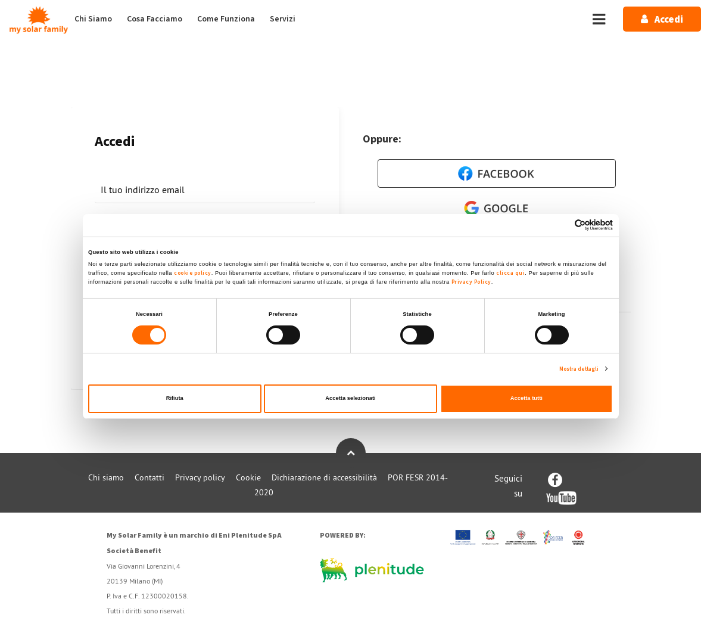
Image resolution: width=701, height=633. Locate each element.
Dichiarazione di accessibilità (324, 477)
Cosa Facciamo (154, 19)
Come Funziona (226, 19)
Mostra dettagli (579, 369)
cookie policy (192, 273)
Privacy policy (200, 477)
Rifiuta (174, 398)
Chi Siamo (93, 19)
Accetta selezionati (350, 398)
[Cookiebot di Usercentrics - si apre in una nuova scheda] (561, 225)
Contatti (149, 477)
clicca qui (510, 273)
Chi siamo (106, 477)
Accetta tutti (526, 398)
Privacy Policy (471, 282)
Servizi (282, 19)
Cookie (248, 477)
